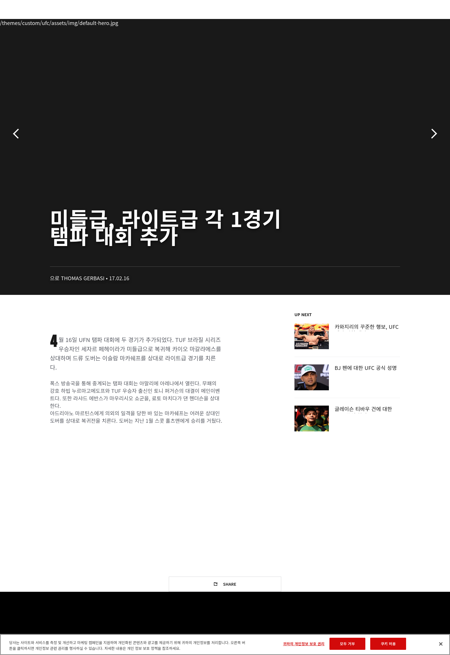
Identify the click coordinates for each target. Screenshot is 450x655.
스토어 (388, 21)
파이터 (91, 21)
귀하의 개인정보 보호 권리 (303, 643)
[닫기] (441, 643)
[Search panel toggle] (403, 22)
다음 (432, 134)
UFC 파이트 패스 (355, 21)
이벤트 (44, 21)
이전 (18, 134)
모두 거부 (347, 643)
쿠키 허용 (388, 643)
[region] (225, 644)
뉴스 (112, 21)
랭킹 (66, 21)
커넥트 (321, 21)
